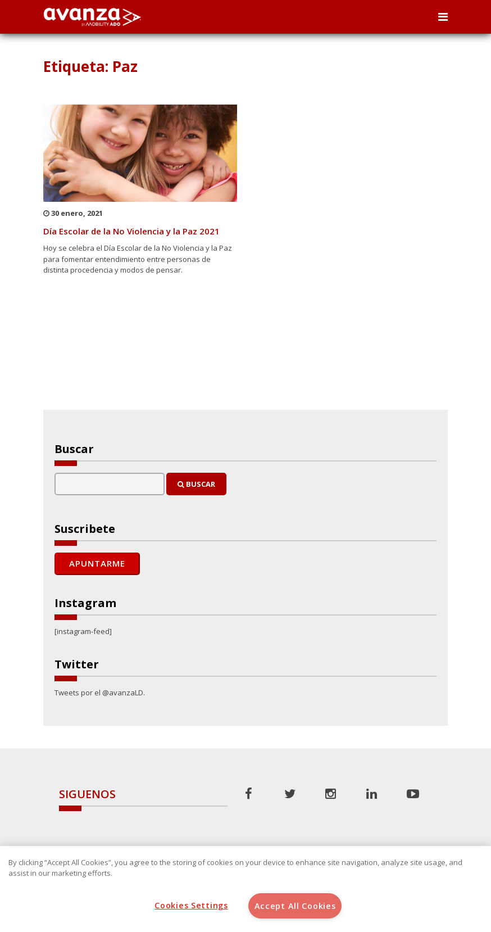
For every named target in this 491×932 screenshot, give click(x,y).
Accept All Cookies (295, 906)
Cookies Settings (191, 905)
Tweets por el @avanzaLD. (99, 692)
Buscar (196, 484)
